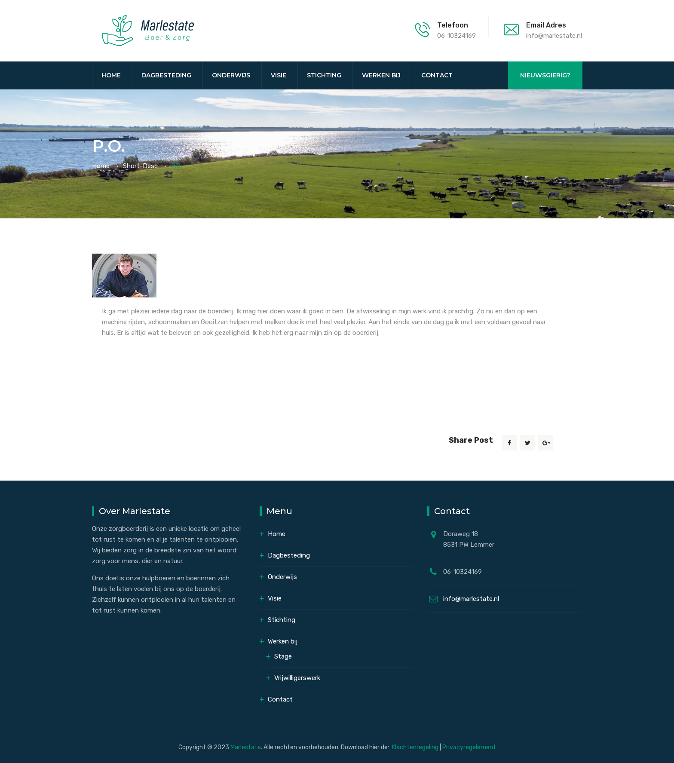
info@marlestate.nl (471, 599)
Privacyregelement (469, 747)
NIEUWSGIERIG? (545, 75)
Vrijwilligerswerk (297, 678)
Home (111, 75)
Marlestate (245, 747)
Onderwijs (231, 75)
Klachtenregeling (416, 747)
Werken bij (381, 75)
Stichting (324, 75)
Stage (283, 656)
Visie (278, 75)
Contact (437, 75)
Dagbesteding (166, 75)
